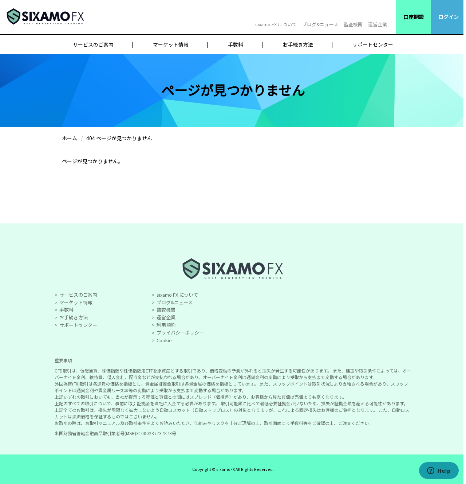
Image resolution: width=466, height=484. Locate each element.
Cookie (164, 340)
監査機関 (353, 24)
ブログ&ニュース (320, 24)
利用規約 (166, 324)
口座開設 (413, 16)
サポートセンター (372, 44)
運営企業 (377, 24)
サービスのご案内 (93, 44)
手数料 (235, 44)
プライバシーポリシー (180, 332)
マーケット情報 (171, 44)
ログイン (448, 16)
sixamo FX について (276, 24)
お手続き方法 (298, 44)
